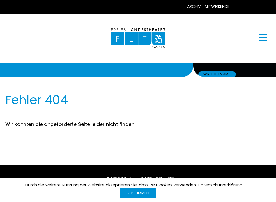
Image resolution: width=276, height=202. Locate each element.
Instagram (261, 7)
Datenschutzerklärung (220, 185)
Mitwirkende (217, 6)
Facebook (237, 7)
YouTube (249, 7)
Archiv (194, 6)
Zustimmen (138, 193)
